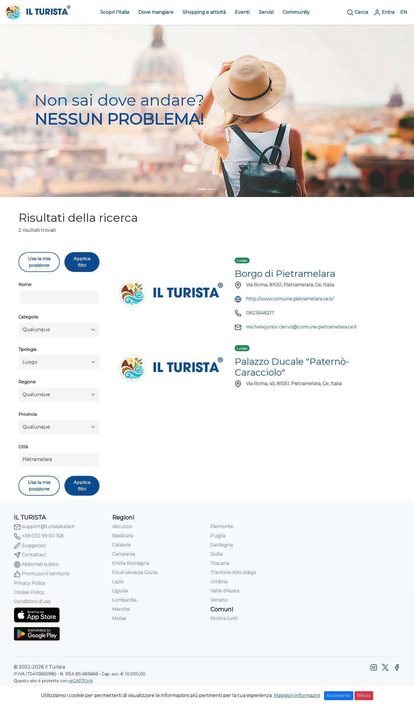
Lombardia (124, 600)
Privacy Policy (29, 583)
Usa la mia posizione (39, 262)
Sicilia (216, 554)
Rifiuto (364, 695)
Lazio (118, 581)
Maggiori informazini (297, 695)
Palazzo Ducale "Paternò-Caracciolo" (292, 367)
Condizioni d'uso (32, 601)
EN (403, 12)
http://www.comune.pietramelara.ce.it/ (284, 299)
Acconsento (339, 695)
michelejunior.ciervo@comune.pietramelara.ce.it (296, 327)
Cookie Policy (29, 592)
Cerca (357, 12)
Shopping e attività (204, 12)
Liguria (120, 591)
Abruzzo (122, 526)
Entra (384, 12)
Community (296, 12)
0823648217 (254, 313)
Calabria (121, 545)
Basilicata (122, 535)
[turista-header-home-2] (212, 189)
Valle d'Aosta (224, 591)
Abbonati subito (36, 564)
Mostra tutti (223, 618)
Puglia (217, 535)
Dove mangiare (155, 12)
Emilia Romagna (130, 563)
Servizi (266, 12)
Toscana (219, 563)
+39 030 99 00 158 (39, 536)
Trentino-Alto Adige (233, 572)
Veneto (218, 600)
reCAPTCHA (81, 680)
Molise (119, 618)
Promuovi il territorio (42, 574)
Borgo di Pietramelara (285, 273)
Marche (121, 609)
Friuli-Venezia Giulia (134, 572)
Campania (123, 554)
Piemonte (221, 526)
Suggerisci (30, 545)
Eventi (242, 12)
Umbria (218, 581)
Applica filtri (82, 262)
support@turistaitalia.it (44, 527)
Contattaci (30, 555)
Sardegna (221, 545)
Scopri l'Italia (114, 12)
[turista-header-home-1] (202, 189)
